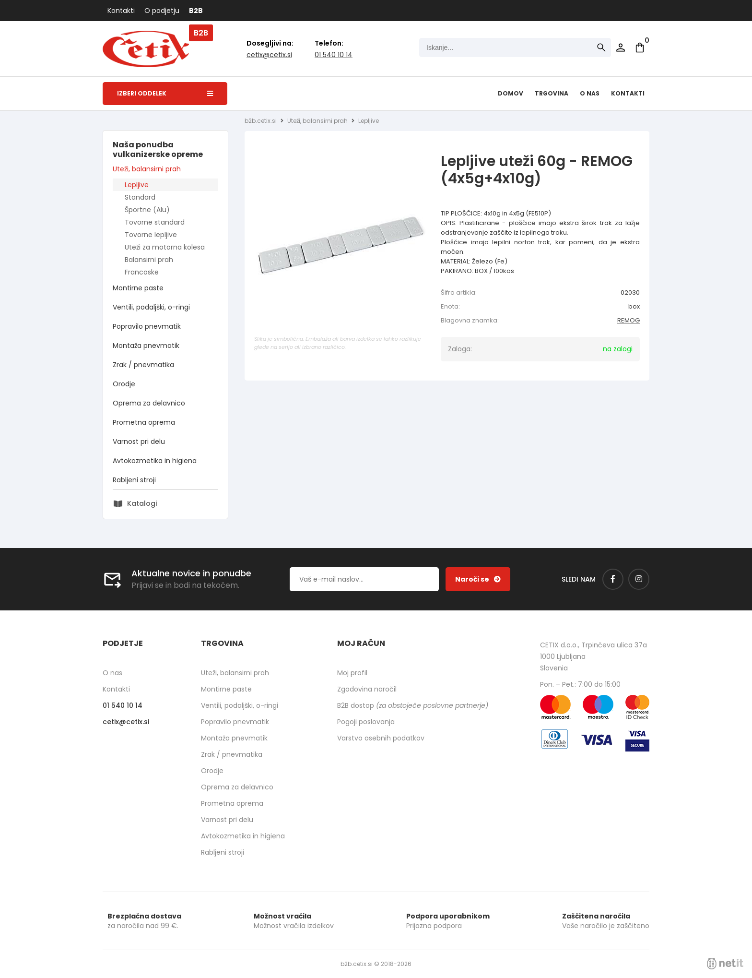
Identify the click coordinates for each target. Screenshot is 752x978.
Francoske (142, 272)
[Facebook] (612, 579)
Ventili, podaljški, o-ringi (151, 307)
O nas (589, 93)
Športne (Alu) (147, 210)
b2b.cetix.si (261, 121)
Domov (510, 93)
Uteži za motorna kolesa (165, 247)
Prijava (620, 47)
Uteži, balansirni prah (147, 169)
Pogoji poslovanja (366, 722)
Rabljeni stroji (134, 480)
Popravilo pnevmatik (147, 326)
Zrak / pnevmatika (143, 365)
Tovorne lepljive (151, 234)
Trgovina (551, 93)
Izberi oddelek (165, 93)
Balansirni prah (149, 259)
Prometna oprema (144, 422)
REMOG (628, 320)
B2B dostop (412, 705)
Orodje (124, 384)
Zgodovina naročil (367, 689)
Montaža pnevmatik (146, 345)
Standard (140, 197)
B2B (196, 10)
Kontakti (121, 10)
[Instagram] (638, 579)
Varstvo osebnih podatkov (380, 738)
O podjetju (161, 10)
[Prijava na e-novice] (478, 579)
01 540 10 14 (333, 55)
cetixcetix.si (269, 55)
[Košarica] (639, 47)
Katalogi (142, 503)
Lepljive (137, 185)
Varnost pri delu (139, 441)
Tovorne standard (155, 222)
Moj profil (352, 673)
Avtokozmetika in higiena (155, 460)
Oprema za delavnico (149, 403)
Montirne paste (138, 288)
